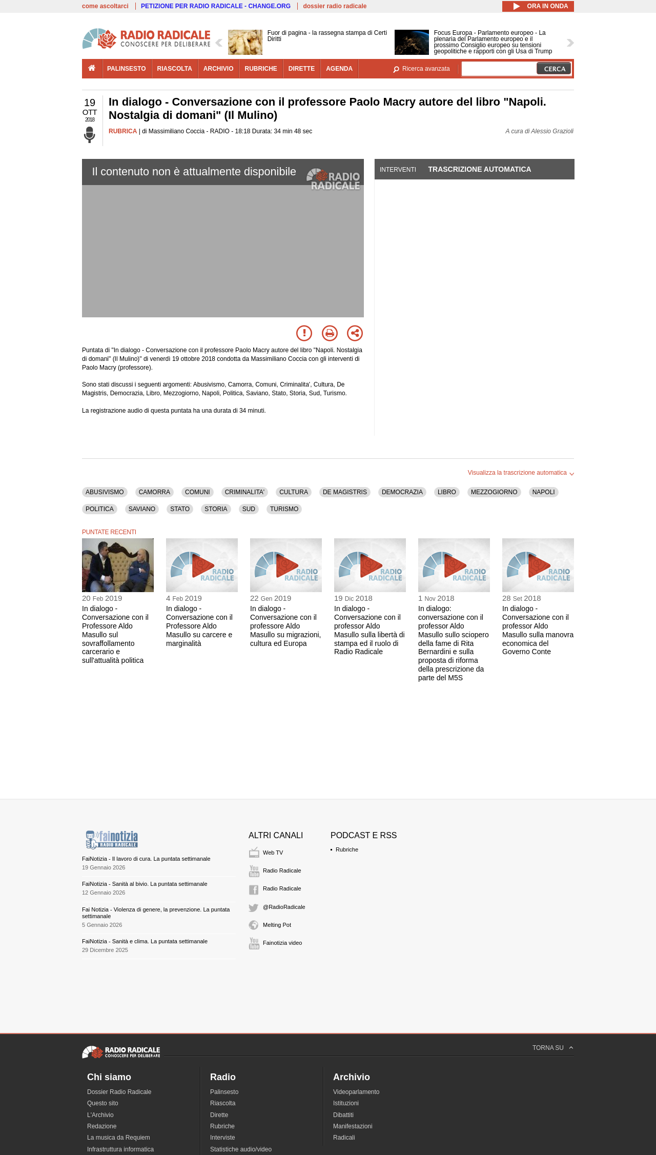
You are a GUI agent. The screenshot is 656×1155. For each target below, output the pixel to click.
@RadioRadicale (284, 907)
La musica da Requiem (118, 1137)
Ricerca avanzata (426, 68)
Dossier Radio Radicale (119, 1092)
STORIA (215, 509)
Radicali (344, 1137)
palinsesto (126, 68)
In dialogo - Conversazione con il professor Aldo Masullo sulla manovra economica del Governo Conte (537, 630)
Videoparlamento (356, 1092)
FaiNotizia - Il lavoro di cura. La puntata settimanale (146, 859)
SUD (248, 509)
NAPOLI (543, 492)
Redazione (101, 1126)
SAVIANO (142, 509)
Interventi (398, 169)
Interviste (222, 1137)
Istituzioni (346, 1103)
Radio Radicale (282, 870)
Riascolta (222, 1103)
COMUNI (197, 492)
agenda (339, 68)
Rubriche (347, 849)
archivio (218, 68)
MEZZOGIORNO (494, 492)
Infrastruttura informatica (120, 1149)
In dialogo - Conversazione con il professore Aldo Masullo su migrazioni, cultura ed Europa (285, 625)
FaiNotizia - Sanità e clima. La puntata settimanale (145, 941)
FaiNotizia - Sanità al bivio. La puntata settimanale (145, 884)
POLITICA (100, 509)
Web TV (273, 852)
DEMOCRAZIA (402, 492)
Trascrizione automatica (479, 169)
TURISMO (284, 509)
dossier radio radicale (334, 6)
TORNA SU (548, 1047)
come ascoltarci (105, 6)
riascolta (174, 68)
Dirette (219, 1115)
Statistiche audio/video (241, 1149)
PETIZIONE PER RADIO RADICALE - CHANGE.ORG (216, 6)
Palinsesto (224, 1092)
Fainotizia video (282, 943)
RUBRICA (123, 131)
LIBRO (447, 492)
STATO (180, 509)
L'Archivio (100, 1115)
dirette (302, 68)
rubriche (260, 68)
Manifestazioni (353, 1126)
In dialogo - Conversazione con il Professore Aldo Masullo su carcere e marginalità (199, 625)
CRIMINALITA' (244, 492)
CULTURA (293, 492)
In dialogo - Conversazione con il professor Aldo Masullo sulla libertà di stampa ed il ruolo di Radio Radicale (369, 630)
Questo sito (102, 1103)
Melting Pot (277, 925)
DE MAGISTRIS (345, 492)
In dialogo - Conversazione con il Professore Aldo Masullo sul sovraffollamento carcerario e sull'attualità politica (115, 634)
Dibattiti (343, 1115)
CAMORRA (154, 492)
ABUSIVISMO (105, 492)
